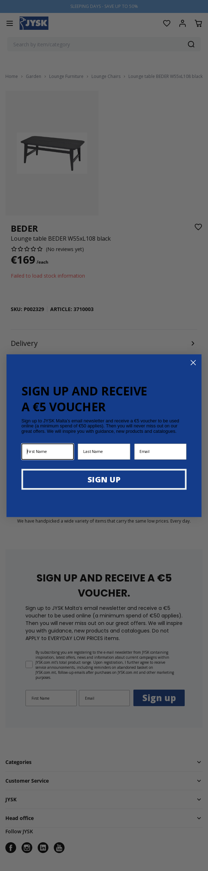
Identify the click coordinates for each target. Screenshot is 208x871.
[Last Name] (104, 451)
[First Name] (48, 451)
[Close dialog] (193, 362)
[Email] (160, 451)
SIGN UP (104, 478)
